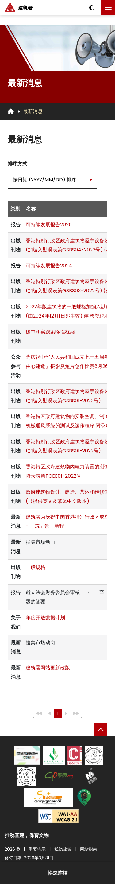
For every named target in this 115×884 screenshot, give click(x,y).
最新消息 (33, 111)
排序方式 (17, 163)
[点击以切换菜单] (108, 7)
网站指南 (88, 849)
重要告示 (37, 849)
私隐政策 (62, 849)
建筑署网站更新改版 (48, 667)
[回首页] (11, 111)
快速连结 (57, 873)
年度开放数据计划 (45, 617)
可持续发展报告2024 (49, 265)
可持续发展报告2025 (49, 224)
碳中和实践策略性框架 (50, 331)
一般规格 (35, 567)
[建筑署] (19, 7)
